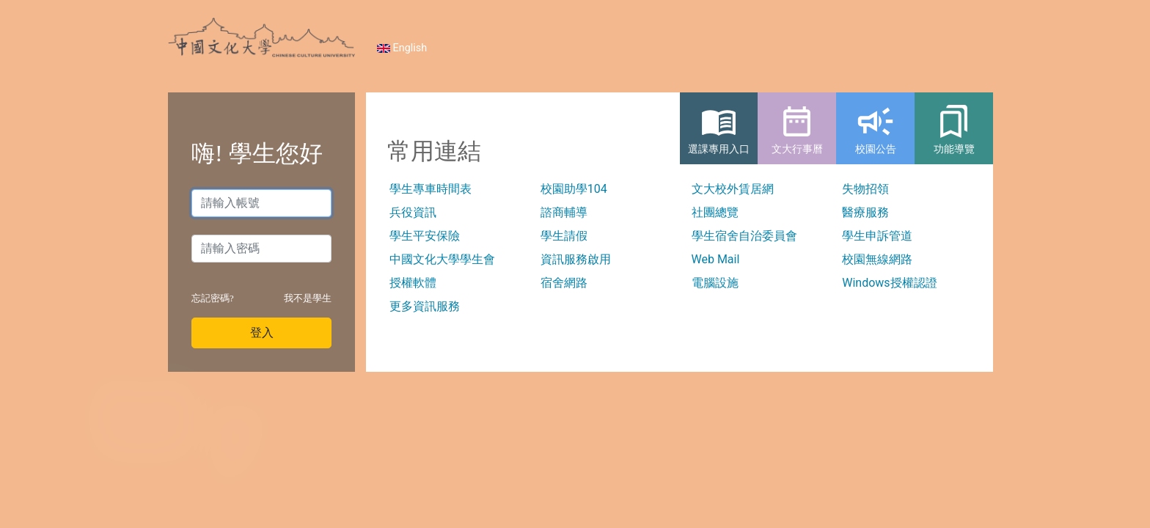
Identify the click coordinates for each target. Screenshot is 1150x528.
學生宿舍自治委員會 (744, 236)
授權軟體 (412, 283)
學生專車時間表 (430, 189)
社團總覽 (715, 212)
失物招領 (865, 189)
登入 (262, 332)
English (402, 48)
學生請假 (564, 236)
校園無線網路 (877, 259)
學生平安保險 (424, 236)
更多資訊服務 (424, 306)
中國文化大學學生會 (442, 259)
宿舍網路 (564, 283)
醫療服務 (865, 212)
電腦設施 (715, 283)
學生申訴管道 (877, 236)
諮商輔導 (564, 212)
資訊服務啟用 (576, 259)
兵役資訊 (412, 212)
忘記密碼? (212, 298)
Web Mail (716, 259)
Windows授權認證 (889, 283)
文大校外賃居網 (733, 189)
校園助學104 (574, 189)
